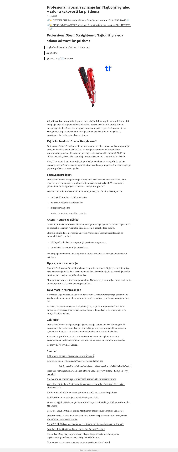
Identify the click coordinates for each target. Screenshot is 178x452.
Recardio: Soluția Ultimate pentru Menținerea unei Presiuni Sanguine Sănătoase (85, 410)
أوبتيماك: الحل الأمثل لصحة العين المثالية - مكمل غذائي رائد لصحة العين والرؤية (95, 365)
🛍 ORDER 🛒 (53, 58)
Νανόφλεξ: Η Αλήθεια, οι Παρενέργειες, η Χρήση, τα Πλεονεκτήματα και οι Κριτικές (85, 424)
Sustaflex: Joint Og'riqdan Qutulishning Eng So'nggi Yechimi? (76, 429)
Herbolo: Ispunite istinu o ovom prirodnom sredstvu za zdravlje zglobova (82, 392)
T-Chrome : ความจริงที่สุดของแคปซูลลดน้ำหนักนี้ (70, 356)
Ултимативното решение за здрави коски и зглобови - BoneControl (78, 442)
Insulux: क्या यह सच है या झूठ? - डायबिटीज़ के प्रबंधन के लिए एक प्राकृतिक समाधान (81, 379)
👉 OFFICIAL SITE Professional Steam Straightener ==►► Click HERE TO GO (88, 20)
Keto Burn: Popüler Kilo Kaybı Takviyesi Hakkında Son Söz (75, 361)
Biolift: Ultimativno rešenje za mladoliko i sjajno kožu (72, 397)
